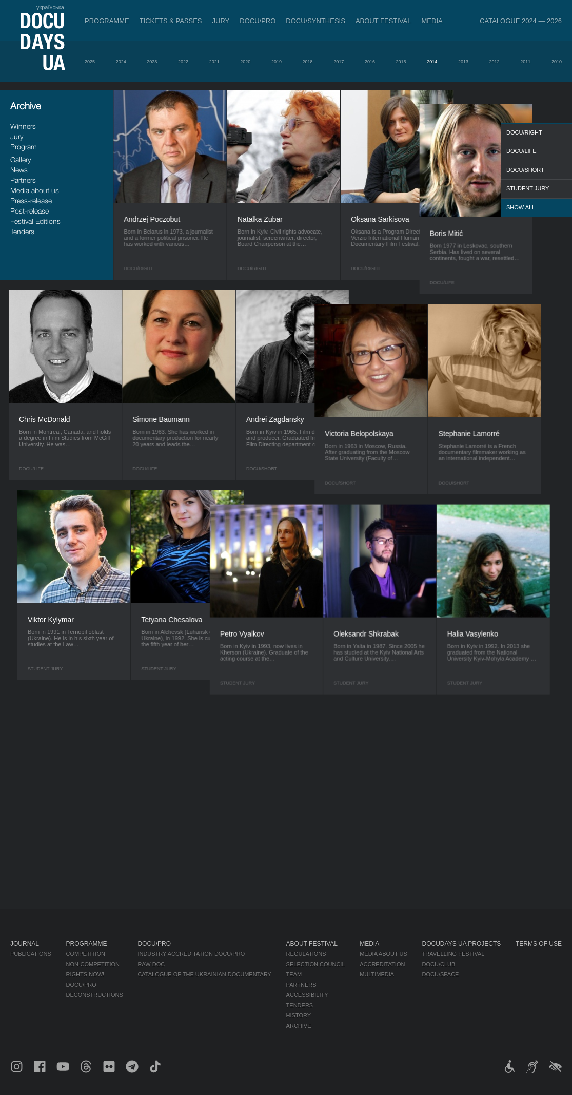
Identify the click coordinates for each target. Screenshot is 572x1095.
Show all (520, 207)
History (298, 1015)
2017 (338, 61)
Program (23, 146)
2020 (245, 61)
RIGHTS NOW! (85, 974)
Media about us (34, 190)
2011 (525, 61)
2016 (370, 61)
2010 (556, 61)
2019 (276, 61)
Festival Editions (35, 221)
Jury (221, 21)
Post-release (29, 210)
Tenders (22, 231)
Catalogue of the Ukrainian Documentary (204, 974)
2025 (90, 61)
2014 (432, 61)
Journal (24, 943)
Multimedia (377, 974)
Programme (107, 21)
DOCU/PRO (257, 21)
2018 (308, 61)
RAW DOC (151, 964)
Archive (298, 1026)
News (19, 169)
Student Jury (527, 188)
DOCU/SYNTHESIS (315, 21)
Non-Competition (93, 964)
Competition (85, 954)
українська (50, 7)
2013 (463, 61)
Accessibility (307, 995)
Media (432, 21)
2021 (214, 61)
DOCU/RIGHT (524, 132)
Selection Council (315, 964)
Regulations (306, 954)
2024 (121, 61)
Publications (30, 954)
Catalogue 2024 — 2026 (521, 21)
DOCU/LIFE (521, 151)
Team (294, 974)
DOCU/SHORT (525, 170)
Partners (23, 180)
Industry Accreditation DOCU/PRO (191, 954)
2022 (183, 61)
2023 (152, 61)
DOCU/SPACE (440, 974)
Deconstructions (94, 995)
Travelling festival (453, 954)
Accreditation (382, 964)
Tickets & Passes (171, 21)
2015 (401, 61)
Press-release (31, 200)
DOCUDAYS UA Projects (461, 943)
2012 (494, 61)
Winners (23, 126)
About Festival (383, 21)
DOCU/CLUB (439, 964)
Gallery (20, 159)
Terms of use (539, 943)
